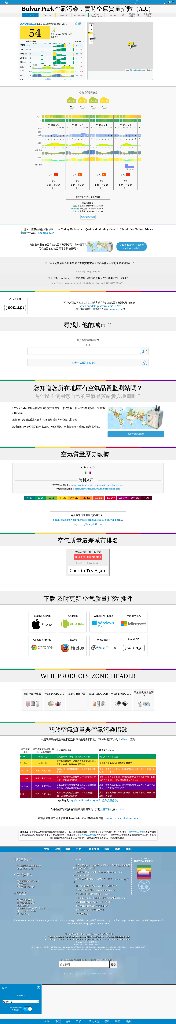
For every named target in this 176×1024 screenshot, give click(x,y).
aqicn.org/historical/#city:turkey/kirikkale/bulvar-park (97, 485)
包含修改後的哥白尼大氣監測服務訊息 (93, 893)
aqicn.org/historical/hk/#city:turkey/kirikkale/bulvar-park (87, 519)
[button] (130, 45)
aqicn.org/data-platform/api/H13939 (100, 306)
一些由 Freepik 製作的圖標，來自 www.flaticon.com (100, 897)
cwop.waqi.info (107, 889)
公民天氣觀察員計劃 (84, 889)
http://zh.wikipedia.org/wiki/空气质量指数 (93, 800)
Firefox (72, 645)
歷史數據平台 (23, 914)
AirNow (123, 739)
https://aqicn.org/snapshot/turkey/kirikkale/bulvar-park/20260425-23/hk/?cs (88, 283)
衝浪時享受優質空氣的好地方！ (89, 909)
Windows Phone (103, 622)
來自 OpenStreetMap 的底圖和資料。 (92, 905)
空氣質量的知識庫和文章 (28, 881)
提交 (113, 964)
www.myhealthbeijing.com (122, 818)
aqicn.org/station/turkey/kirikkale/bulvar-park (97, 488)
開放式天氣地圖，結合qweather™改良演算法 (96, 885)
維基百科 (105, 809)
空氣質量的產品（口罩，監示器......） (34, 908)
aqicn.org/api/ (117, 309)
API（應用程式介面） (27, 911)
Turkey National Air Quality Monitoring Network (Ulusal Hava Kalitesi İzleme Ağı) (89, 936)
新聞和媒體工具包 (25, 868)
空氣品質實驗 (23, 884)
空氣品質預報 (23, 905)
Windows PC (133, 622)
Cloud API (133, 645)
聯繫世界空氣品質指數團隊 (29, 865)
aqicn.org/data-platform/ (88, 524)
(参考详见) (88, 774)
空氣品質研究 (23, 875)
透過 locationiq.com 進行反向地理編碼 (93, 901)
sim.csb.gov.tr (46, 232)
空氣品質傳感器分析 (26, 886)
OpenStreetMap (137, 70)
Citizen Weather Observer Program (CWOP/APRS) (89, 933)
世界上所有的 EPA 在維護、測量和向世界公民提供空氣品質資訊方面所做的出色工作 (101, 867)
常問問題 (20, 893)
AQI (28, 23)
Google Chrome (42, 645)
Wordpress (103, 645)
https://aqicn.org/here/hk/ (88, 271)
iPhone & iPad (42, 622)
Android (72, 622)
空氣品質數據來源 (25, 899)
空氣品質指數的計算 (26, 902)
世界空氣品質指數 (137, 832)
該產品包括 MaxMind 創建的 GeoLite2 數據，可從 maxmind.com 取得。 (98, 873)
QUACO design (82, 913)
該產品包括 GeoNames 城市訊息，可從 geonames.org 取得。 (101, 880)
